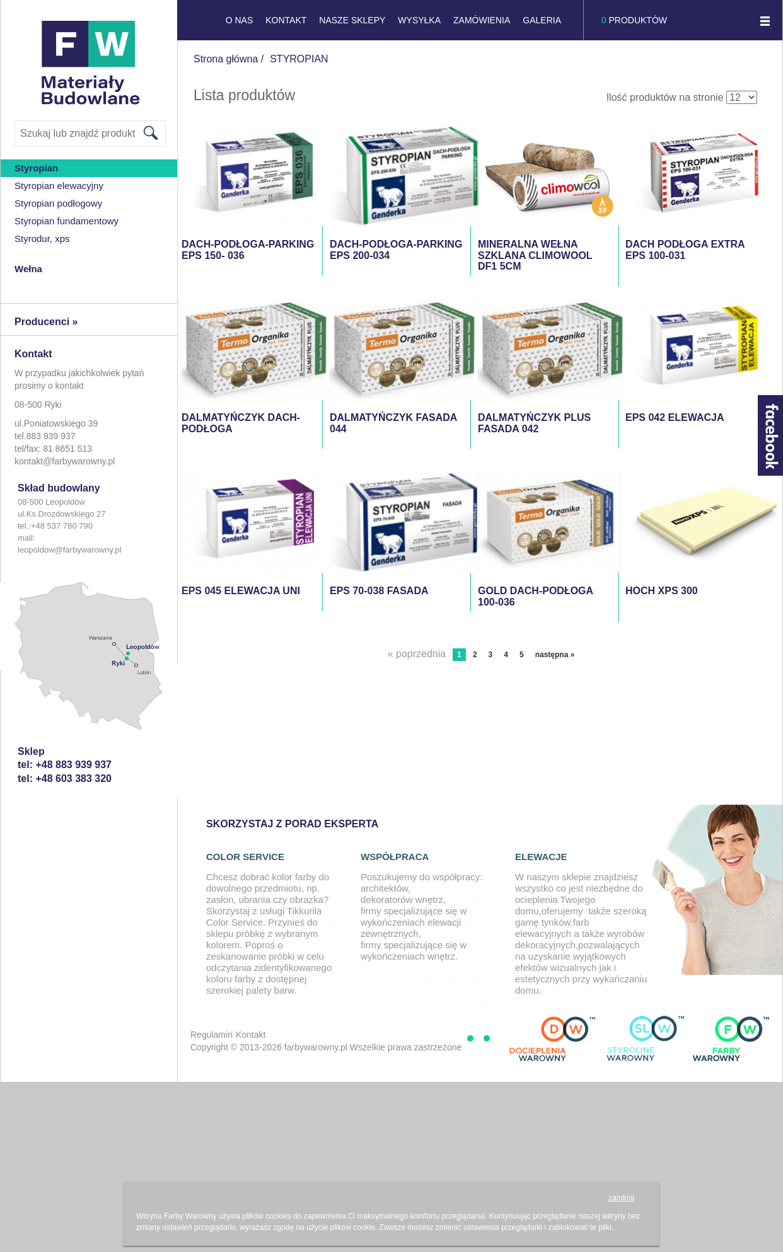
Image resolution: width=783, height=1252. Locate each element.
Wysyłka (419, 20)
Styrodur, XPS (42, 238)
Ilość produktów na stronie (665, 97)
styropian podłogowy (58, 203)
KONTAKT (285, 20)
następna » (555, 654)
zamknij (621, 1197)
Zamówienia (481, 20)
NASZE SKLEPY (352, 20)
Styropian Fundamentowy (66, 220)
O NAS (239, 20)
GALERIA (542, 20)
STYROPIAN (299, 59)
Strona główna (226, 59)
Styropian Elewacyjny (58, 185)
